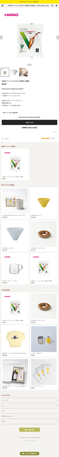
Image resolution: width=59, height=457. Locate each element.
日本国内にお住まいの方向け (29, 127)
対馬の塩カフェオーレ (7, 416)
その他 (3, 421)
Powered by (29, 440)
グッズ (3, 405)
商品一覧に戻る (29, 430)
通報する (55, 132)
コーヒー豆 (4, 400)
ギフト (3, 411)
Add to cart (29, 122)
